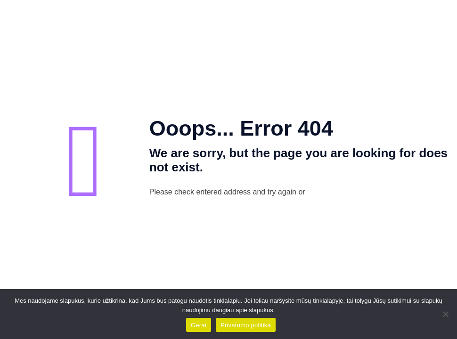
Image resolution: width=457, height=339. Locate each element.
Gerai (198, 325)
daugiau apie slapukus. (243, 310)
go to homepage (365, 192)
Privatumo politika (245, 325)
